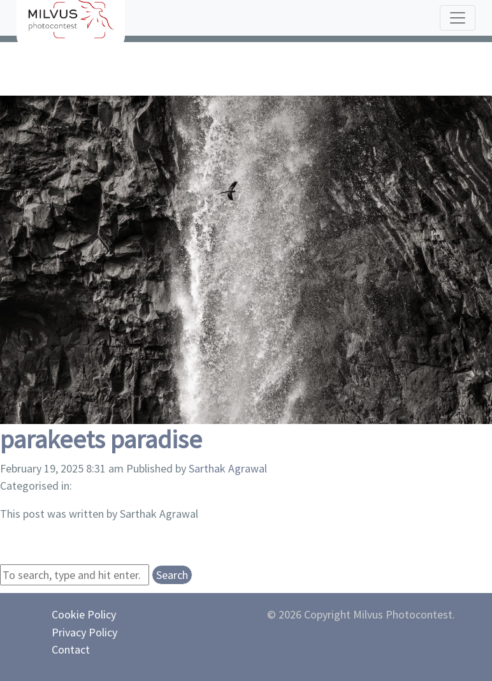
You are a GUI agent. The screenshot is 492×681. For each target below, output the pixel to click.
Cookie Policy (84, 614)
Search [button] (172, 575)
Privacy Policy (84, 632)
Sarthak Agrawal (228, 468)
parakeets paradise (101, 439)
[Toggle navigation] (457, 18)
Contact (71, 649)
